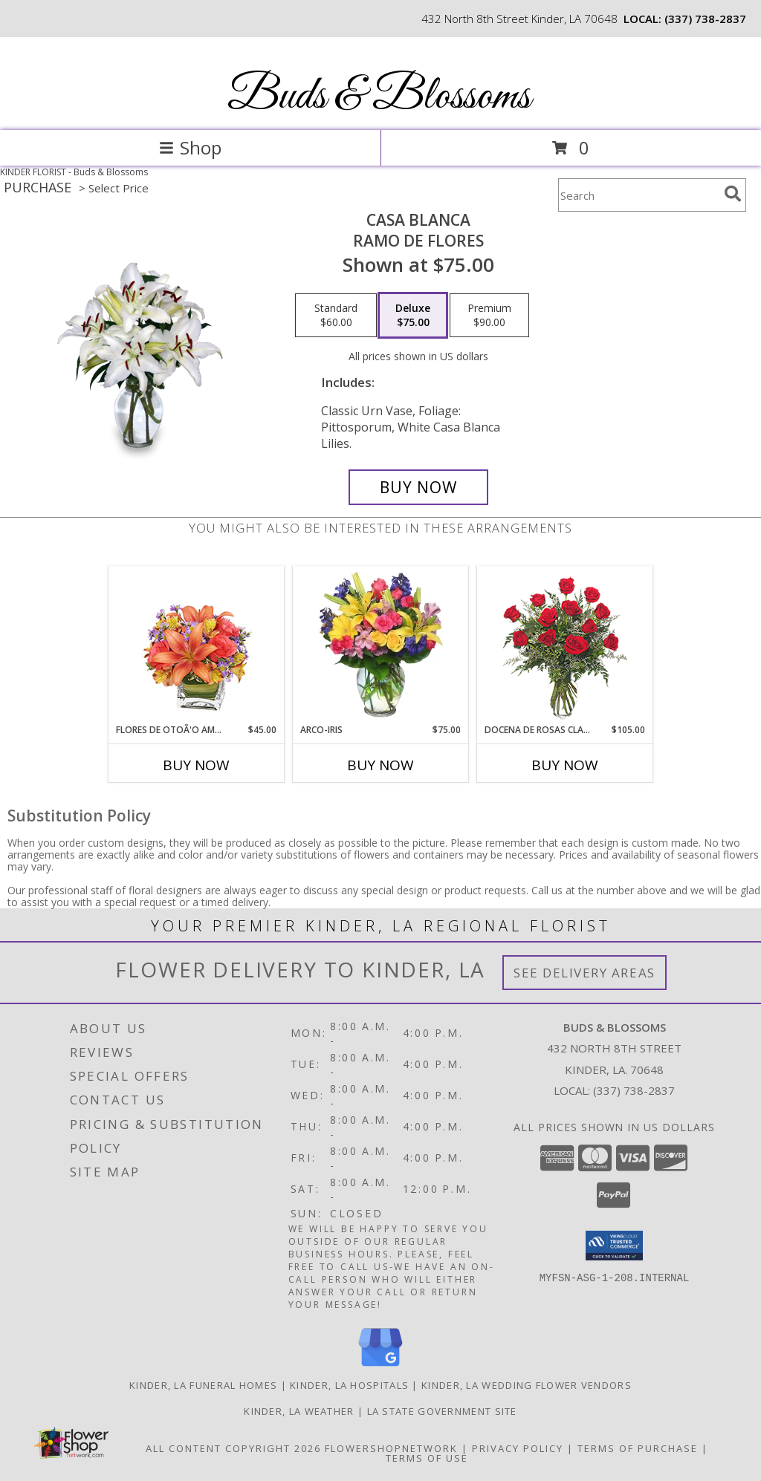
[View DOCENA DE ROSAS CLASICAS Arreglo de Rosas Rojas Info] (565, 645)
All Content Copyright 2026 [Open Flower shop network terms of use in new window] (233, 1448)
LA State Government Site (442, 1411)
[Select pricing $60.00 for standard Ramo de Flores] (336, 315)
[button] (614, 1245)
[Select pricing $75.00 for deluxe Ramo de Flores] (413, 315)
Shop (190, 147)
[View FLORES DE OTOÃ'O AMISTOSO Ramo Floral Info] (197, 645)
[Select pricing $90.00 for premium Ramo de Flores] (489, 315)
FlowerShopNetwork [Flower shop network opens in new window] (391, 1448)
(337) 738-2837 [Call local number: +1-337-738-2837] (705, 18)
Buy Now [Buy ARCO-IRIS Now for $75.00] (380, 765)
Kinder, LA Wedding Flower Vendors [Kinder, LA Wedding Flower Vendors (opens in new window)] (526, 1385)
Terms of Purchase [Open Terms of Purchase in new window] (637, 1448)
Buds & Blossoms (379, 97)
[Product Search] (638, 195)
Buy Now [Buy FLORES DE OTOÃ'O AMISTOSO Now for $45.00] (196, 765)
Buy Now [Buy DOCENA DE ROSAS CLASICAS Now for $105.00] (564, 765)
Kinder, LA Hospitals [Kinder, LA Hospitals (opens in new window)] (349, 1385)
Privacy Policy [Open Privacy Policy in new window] (517, 1448)
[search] (732, 194)
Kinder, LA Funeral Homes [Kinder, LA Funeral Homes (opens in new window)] (203, 1385)
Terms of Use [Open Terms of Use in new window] (427, 1458)
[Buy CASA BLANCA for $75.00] (418, 487)
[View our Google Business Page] (380, 1367)
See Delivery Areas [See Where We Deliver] (584, 972)
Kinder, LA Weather (299, 1411)
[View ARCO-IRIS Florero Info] (381, 645)
